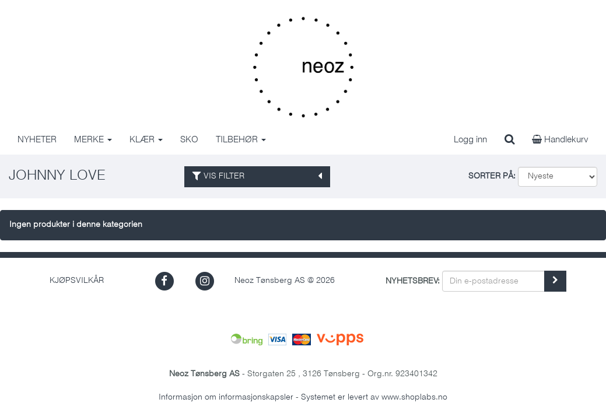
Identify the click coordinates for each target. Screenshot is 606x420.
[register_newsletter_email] (555, 281)
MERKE (93, 140)
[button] (164, 281)
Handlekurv (560, 139)
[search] (509, 140)
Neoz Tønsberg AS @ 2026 (284, 281)
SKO (189, 140)
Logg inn (470, 140)
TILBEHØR (241, 140)
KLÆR (146, 140)
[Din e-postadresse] (493, 281)
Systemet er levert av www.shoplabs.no (374, 397)
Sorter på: (492, 176)
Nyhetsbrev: (413, 281)
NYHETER (37, 140)
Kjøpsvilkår (77, 281)
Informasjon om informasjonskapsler (226, 397)
